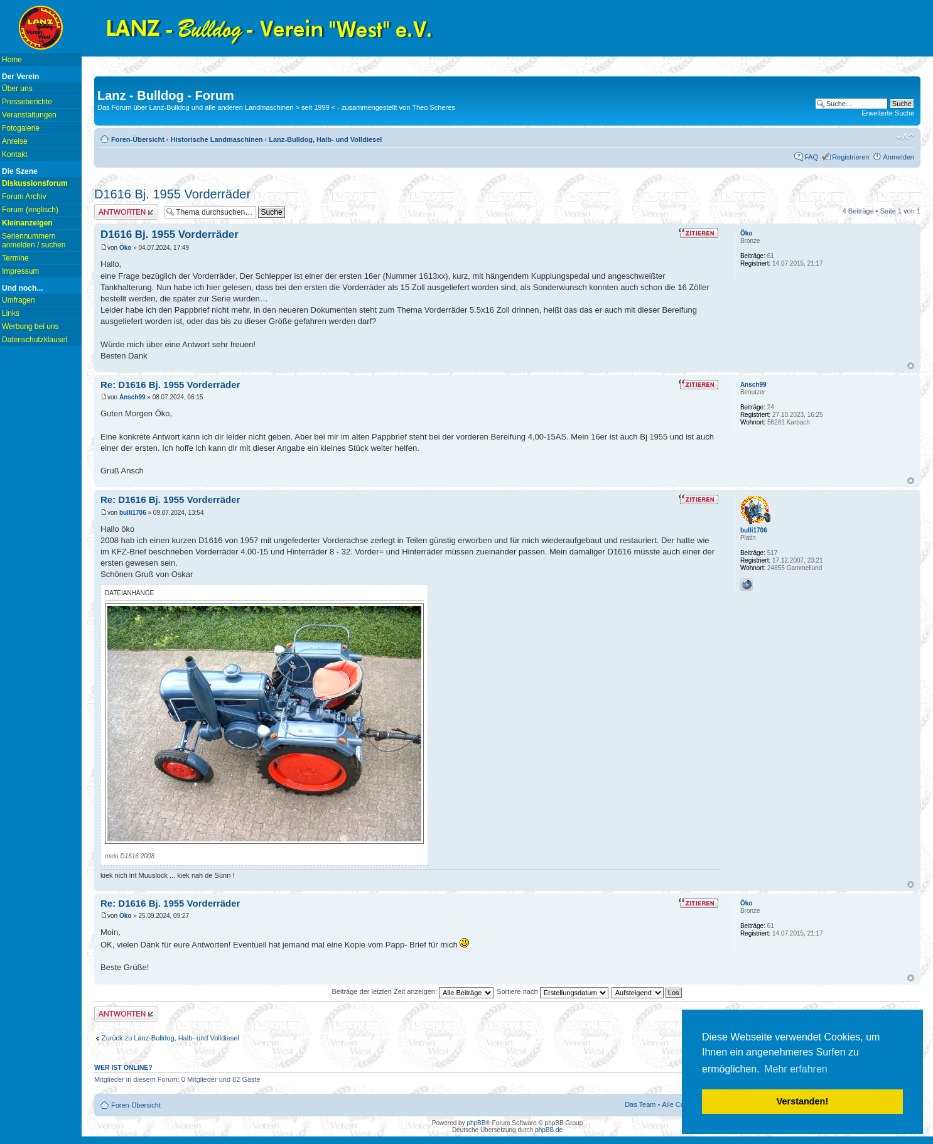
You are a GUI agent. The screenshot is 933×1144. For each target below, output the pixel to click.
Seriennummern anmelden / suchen (33, 240)
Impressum (20, 271)
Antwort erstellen (126, 212)
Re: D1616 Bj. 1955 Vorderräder (170, 384)
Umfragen (18, 300)
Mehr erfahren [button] (796, 1069)
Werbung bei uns (30, 326)
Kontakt (15, 154)
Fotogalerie (21, 128)
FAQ (811, 157)
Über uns (17, 88)
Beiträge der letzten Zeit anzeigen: (412, 991)
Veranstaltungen (29, 115)
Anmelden (898, 157)
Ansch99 (132, 397)
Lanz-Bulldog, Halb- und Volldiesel (325, 139)
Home (12, 59)
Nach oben (910, 365)
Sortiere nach (552, 991)
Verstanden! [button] (802, 1101)
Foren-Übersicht (137, 139)
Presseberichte (27, 101)
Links (10, 313)
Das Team (640, 1104)
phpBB (475, 1123)
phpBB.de (549, 1129)
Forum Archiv (24, 196)
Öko (125, 247)
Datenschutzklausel (34, 339)
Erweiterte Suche (887, 113)
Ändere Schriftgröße (905, 137)
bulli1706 (132, 512)
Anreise (15, 141)
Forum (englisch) (30, 209)
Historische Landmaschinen (217, 139)
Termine (15, 258)
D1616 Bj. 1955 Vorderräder (172, 194)
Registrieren (850, 157)
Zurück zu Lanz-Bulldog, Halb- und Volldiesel (170, 1038)
